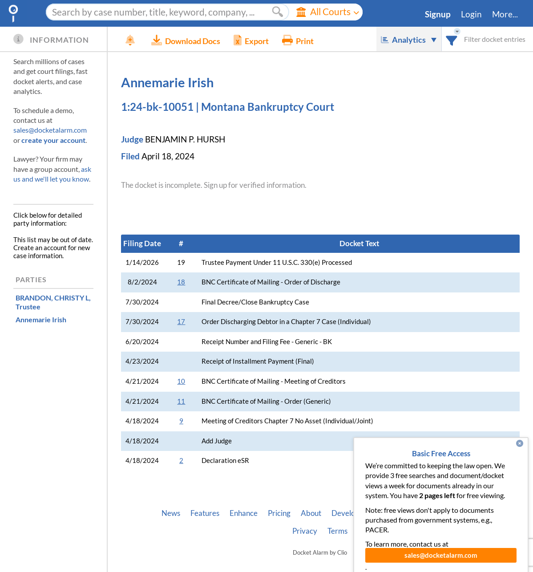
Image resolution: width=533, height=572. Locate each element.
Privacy (304, 531)
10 (181, 381)
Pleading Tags (456, 513)
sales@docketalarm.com (50, 130)
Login (471, 14)
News (171, 513)
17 (181, 321)
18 (181, 282)
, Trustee (53, 301)
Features (204, 513)
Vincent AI (407, 513)
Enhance (244, 513)
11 (181, 401)
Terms (337, 531)
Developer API (355, 513)
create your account (53, 140)
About (311, 513)
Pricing (279, 513)
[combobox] (451, 39)
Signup (438, 14)
